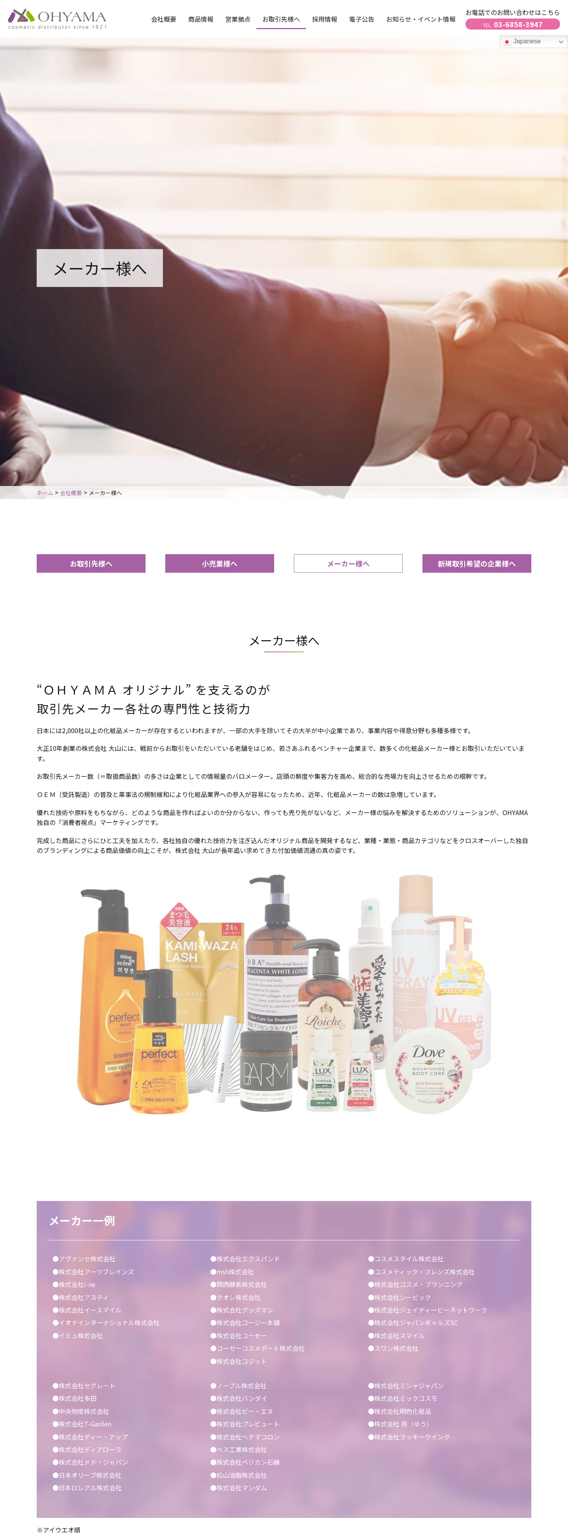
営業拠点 (237, 19)
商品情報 (200, 19)
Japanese (521, 42)
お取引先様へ (91, 563)
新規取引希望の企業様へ (477, 563)
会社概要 (163, 19)
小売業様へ (219, 563)
